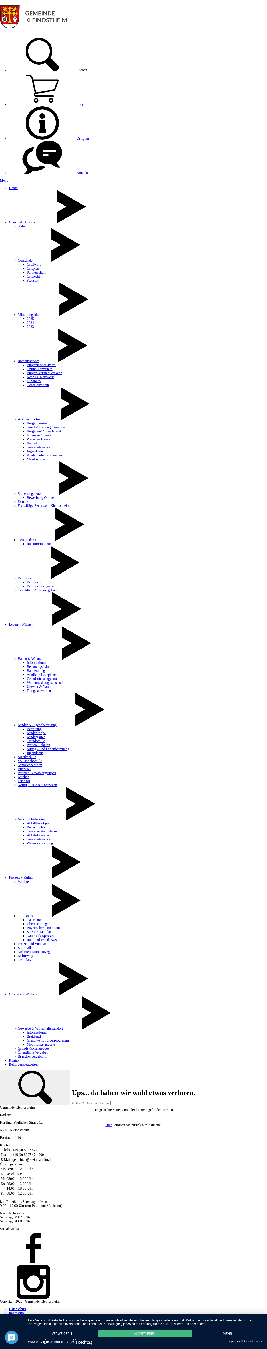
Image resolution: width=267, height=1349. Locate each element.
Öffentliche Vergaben (33, 1052)
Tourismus (25, 916)
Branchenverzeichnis (33, 1056)
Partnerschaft (36, 272)
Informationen (37, 662)
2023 (30, 327)
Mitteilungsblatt (29, 315)
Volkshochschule (30, 761)
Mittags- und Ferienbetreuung (48, 749)
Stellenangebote (29, 493)
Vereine (23, 881)
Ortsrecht (33, 276)
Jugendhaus (35, 451)
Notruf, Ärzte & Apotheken (37, 785)
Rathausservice (28, 361)
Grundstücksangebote (42, 679)
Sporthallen (26, 948)
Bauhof (32, 443)
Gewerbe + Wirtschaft (24, 994)
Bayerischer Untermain (43, 928)
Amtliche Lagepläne (41, 675)
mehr (227, 1334)
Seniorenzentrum (30, 765)
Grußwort (34, 264)
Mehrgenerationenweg (34, 952)
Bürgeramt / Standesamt (44, 431)
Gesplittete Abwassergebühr (38, 590)
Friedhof (24, 781)
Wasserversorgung (40, 843)
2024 (30, 323)
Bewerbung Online (40, 497)
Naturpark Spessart (40, 936)
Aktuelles (24, 226)
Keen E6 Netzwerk (40, 377)
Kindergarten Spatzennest (45, 455)
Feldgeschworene (39, 691)
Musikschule (36, 459)
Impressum (17, 1313)
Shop (46, 104)
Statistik (32, 280)
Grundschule (36, 741)
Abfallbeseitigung (39, 823)
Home (13, 188)
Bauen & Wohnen (30, 658)
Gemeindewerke (38, 447)
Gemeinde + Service (23, 222)
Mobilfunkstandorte (41, 1044)
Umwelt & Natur (39, 687)
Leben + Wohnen (21, 624)
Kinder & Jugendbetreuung (37, 725)
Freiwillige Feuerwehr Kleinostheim (44, 505)
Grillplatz (24, 960)
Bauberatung (36, 670)
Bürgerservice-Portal (41, 365)
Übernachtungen (38, 924)
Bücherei (24, 769)
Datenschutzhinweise (252, 1341)
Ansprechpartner (30, 419)
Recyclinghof (36, 827)
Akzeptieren (144, 1334)
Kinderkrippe (36, 733)
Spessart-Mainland (40, 932)
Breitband (34, 1036)
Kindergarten (36, 737)
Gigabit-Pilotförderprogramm (48, 1040)
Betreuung (34, 729)
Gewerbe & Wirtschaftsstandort (40, 1028)
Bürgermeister (37, 423)
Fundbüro (34, 381)
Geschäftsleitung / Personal (46, 427)
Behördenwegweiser (41, 586)
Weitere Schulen (38, 745)
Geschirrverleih (38, 385)
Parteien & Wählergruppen (37, 773)
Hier (108, 1125)
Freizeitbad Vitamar (32, 944)
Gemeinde (25, 260)
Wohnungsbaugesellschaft (45, 683)
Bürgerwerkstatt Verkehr (44, 373)
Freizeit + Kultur (21, 877)
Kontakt (48, 173)
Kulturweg (25, 956)
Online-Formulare (40, 369)
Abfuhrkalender (38, 835)
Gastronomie (36, 920)
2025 (30, 319)
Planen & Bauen (38, 439)
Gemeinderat (27, 540)
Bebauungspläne (38, 666)
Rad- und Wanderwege (43, 940)
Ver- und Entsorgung (32, 819)
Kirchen (23, 777)
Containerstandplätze (42, 831)
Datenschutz (17, 1309)
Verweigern (62, 1334)
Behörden (25, 578)
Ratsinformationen (40, 544)
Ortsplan (49, 138)
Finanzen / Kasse (39, 435)
